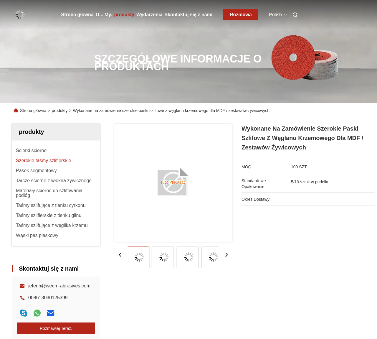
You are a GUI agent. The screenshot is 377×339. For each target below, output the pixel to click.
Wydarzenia (149, 14)
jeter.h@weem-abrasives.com (59, 285)
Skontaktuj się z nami (189, 14)
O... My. (104, 14)
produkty (124, 14)
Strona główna (77, 14)
